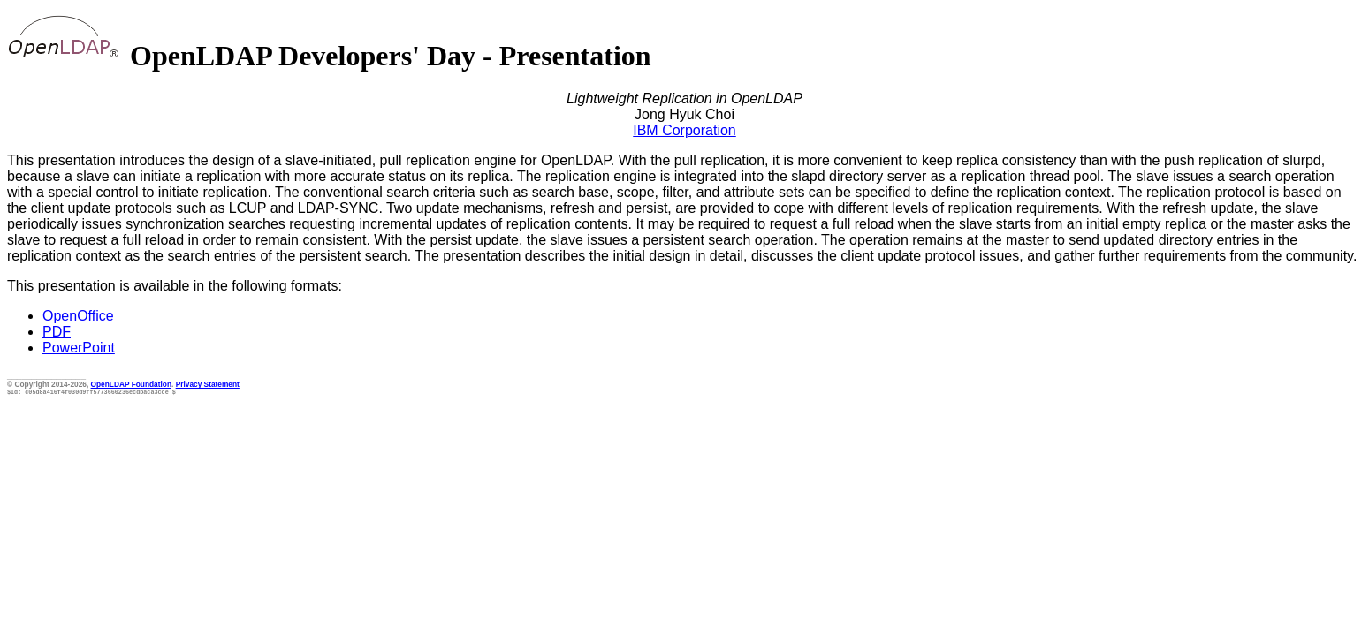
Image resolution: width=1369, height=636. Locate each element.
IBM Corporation (684, 130)
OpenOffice (78, 315)
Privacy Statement (208, 384)
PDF (56, 331)
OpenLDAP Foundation (131, 384)
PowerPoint (78, 347)
